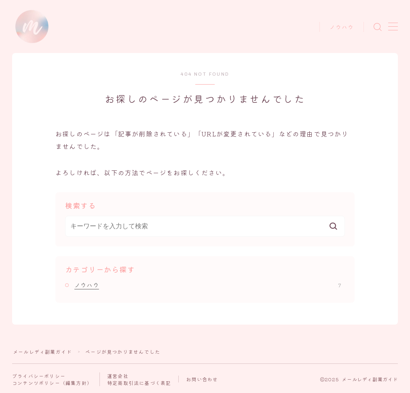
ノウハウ (342, 27)
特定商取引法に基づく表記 (139, 382)
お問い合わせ (202, 379)
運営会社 (118, 375)
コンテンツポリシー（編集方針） (52, 382)
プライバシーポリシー (39, 375)
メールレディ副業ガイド (42, 351)
